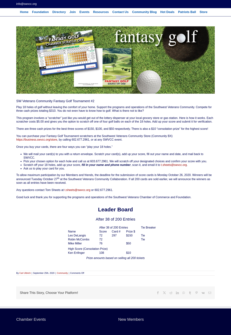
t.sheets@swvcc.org (174, 164)
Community (62, 273)
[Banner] (115, 60)
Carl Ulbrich (25, 273)
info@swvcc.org (26, 3)
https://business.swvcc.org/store (36, 139)
